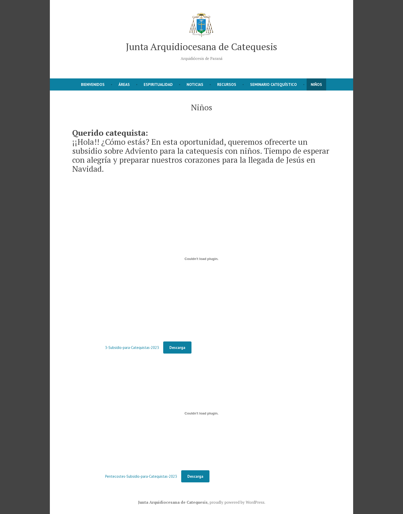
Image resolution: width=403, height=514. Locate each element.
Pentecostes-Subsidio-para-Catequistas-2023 (141, 476)
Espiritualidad (158, 84)
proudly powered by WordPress (236, 502)
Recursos (226, 84)
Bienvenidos (93, 84)
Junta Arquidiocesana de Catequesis (201, 46)
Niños (316, 84)
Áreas (124, 84)
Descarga (177, 347)
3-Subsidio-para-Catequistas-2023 (132, 347)
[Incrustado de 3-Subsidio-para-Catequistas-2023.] (201, 259)
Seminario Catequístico (273, 84)
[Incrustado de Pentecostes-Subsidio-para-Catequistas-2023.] (201, 413)
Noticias (195, 84)
